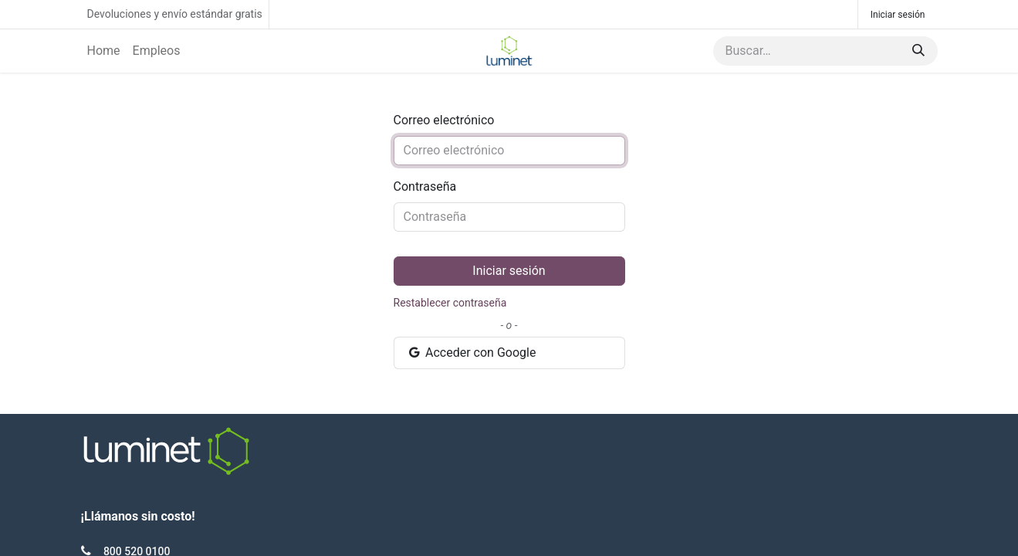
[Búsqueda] (918, 51)
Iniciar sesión (898, 14)
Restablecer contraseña (450, 303)
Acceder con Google (471, 352)
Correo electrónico (444, 120)
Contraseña (425, 186)
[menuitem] (104, 51)
